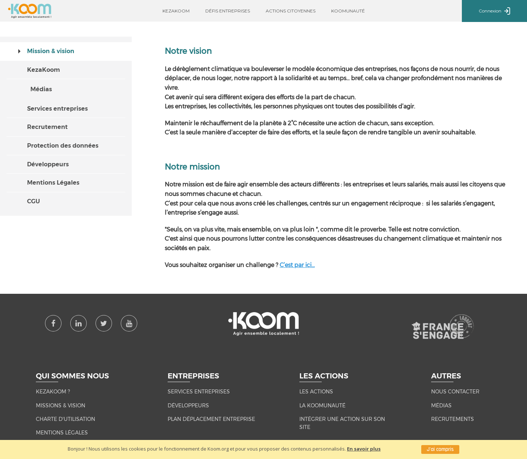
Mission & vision (50, 51)
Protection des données (62, 145)
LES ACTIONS (316, 391)
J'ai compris (440, 449)
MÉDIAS (441, 405)
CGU (33, 201)
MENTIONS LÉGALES (62, 432)
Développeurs (48, 164)
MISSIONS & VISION (60, 405)
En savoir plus (364, 448)
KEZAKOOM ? (53, 391)
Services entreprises (57, 108)
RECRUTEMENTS (452, 419)
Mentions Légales (53, 182)
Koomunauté (348, 11)
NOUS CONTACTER (455, 391)
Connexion (494, 11)
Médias (41, 89)
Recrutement (47, 126)
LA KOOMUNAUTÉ (322, 405)
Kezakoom (176, 11)
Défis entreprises (227, 11)
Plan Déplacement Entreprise (211, 419)
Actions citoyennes (290, 11)
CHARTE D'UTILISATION (65, 419)
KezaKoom (43, 69)
